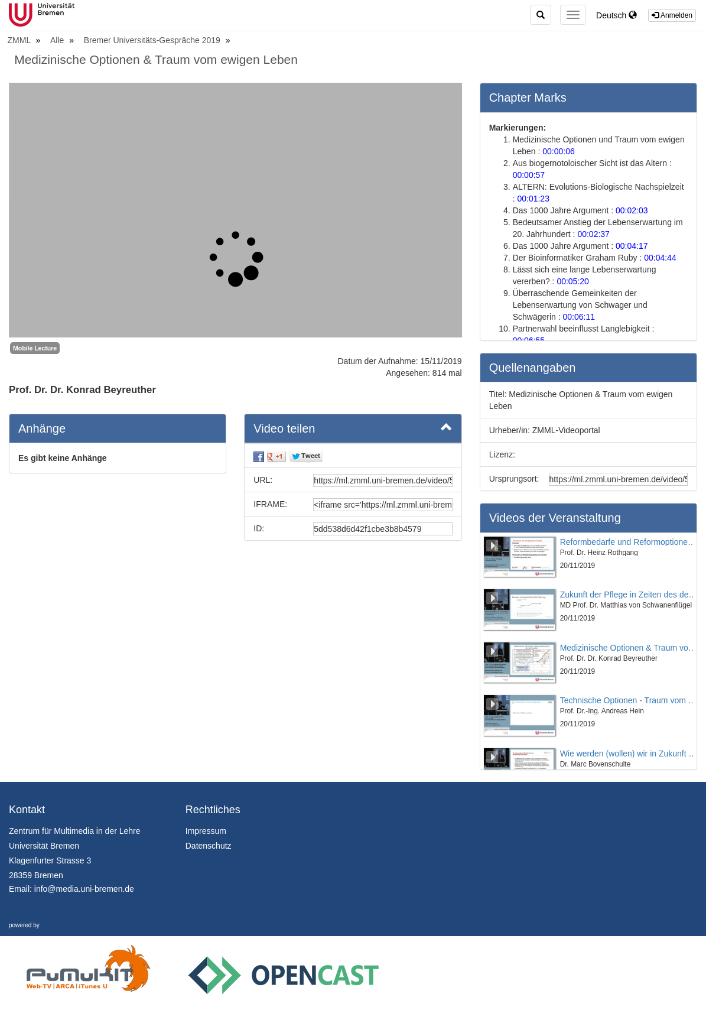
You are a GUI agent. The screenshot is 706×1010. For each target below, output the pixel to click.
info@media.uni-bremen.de (84, 889)
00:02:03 (632, 210)
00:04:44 (660, 257)
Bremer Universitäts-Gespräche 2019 (153, 40)
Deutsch (616, 15)
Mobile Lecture (35, 348)
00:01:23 (533, 198)
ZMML (20, 40)
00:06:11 (578, 316)
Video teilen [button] (352, 428)
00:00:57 (529, 175)
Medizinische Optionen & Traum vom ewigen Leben (156, 59)
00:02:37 (593, 234)
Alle (58, 40)
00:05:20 (573, 281)
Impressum (206, 831)
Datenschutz (209, 845)
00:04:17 (632, 246)
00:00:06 (558, 151)
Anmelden (672, 15)
